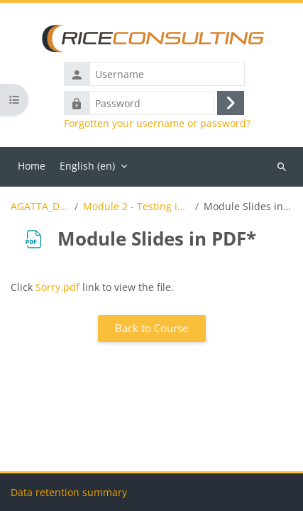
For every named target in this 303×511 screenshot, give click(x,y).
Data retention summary (69, 492)
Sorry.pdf (57, 287)
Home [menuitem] (31, 165)
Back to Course (151, 328)
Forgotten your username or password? (157, 123)
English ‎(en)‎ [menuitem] (87, 165)
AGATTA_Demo (40, 206)
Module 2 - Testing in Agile (136, 206)
